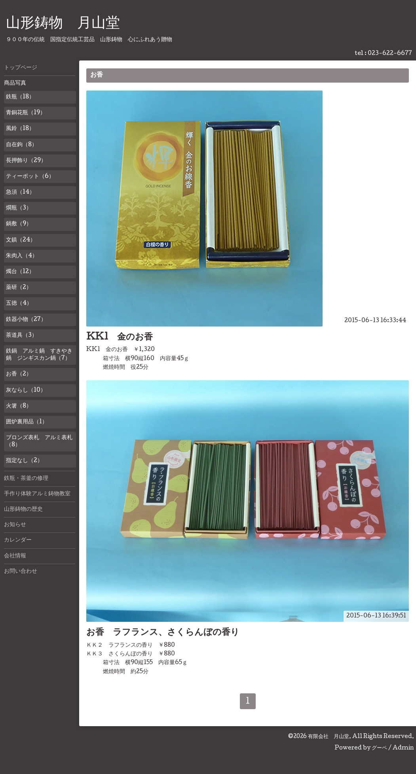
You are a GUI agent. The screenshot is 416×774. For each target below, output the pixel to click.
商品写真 (15, 83)
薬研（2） (19, 288)
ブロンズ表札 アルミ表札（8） (39, 441)
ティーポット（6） (30, 177)
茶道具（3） (21, 335)
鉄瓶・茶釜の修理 (26, 479)
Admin (403, 748)
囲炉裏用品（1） (26, 422)
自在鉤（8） (21, 145)
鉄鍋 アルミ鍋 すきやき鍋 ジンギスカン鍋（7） (39, 355)
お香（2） (19, 374)
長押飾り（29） (26, 161)
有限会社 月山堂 (328, 737)
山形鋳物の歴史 (23, 509)
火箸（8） (19, 406)
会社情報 (15, 556)
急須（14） (20, 192)
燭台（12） (20, 272)
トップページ (20, 68)
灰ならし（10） (26, 390)
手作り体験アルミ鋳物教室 (37, 494)
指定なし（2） (24, 461)
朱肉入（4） (22, 256)
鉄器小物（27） (26, 320)
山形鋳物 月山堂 (63, 24)
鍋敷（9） (19, 224)
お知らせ (15, 525)
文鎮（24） (21, 240)
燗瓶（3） (19, 208)
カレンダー (18, 540)
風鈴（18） (20, 129)
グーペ (379, 748)
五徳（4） (19, 303)
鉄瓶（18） (20, 97)
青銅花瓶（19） (26, 113)
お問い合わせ (20, 571)
